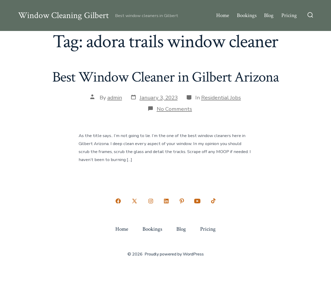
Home (222, 15)
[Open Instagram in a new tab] (151, 201)
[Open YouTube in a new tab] (197, 201)
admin (114, 97)
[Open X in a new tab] (134, 201)
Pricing (289, 15)
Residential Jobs (221, 97)
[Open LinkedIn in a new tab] (166, 201)
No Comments (174, 109)
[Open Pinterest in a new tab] (182, 201)
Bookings (247, 15)
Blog (269, 15)
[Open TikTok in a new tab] (213, 201)
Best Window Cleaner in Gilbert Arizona (165, 77)
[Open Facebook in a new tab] (118, 201)
